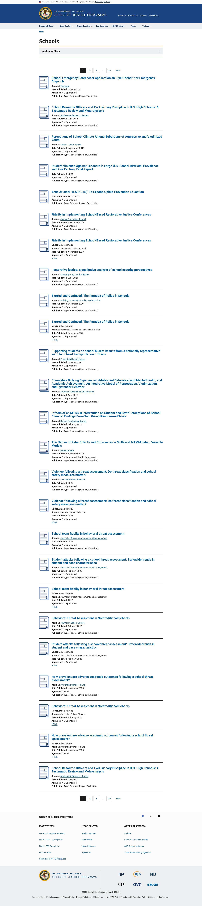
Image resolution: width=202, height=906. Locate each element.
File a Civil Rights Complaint (52, 833)
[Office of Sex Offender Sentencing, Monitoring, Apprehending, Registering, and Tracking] (153, 886)
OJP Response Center (134, 846)
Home (41, 31)
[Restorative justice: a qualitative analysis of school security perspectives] (44, 280)
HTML (54, 258)
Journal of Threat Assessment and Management (83, 538)
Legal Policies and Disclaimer (90, 897)
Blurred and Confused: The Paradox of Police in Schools (90, 296)
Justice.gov (164, 897)
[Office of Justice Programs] (45, 13)
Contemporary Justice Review (74, 274)
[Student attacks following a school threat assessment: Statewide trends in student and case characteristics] (44, 570)
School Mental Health (70, 144)
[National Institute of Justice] (153, 876)
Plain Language (52, 897)
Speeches (86, 852)
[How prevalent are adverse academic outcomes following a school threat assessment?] (44, 687)
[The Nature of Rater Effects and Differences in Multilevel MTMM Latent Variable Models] (44, 452)
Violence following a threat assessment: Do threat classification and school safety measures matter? (104, 473)
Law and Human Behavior (72, 479)
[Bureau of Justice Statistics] (137, 877)
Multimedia (87, 839)
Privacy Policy (69, 897)
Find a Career (45, 852)
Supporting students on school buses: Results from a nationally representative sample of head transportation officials (106, 352)
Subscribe (153, 15)
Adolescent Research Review (74, 115)
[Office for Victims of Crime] (137, 886)
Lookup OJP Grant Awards (136, 839)
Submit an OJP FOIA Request (52, 859)
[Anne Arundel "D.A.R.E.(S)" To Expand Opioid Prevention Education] (44, 202)
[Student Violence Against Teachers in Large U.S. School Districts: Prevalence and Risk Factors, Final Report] (44, 176)
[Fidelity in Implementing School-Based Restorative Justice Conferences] (44, 225)
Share (163, 17)
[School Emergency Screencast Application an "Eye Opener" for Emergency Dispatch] (44, 88)
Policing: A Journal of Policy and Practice (80, 300)
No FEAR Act (112, 897)
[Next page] (119, 70)
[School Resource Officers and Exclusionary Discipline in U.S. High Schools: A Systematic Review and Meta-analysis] (44, 117)
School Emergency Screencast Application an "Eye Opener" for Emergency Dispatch (103, 79)
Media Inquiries (89, 833)
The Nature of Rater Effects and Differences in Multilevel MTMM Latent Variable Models (107, 443)
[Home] (80, 13)
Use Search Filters (51, 51)
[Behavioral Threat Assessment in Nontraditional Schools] (44, 628)
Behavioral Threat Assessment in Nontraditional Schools (91, 618)
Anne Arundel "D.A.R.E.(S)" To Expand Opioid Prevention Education (98, 192)
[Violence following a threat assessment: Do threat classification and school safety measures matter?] (44, 482)
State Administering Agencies (137, 852)
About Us (122, 15)
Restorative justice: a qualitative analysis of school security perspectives (102, 270)
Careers (143, 15)
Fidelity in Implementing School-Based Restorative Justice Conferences (101, 214)
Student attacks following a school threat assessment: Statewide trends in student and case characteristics (103, 561)
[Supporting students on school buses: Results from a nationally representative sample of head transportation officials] (44, 361)
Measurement (67, 450)
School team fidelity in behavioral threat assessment (88, 533)
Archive (127, 833)
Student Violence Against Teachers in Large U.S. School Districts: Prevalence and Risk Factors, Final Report (105, 167)
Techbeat (64, 86)
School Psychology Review (73, 421)
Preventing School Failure (72, 359)
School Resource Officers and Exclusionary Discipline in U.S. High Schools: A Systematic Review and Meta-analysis (105, 109)
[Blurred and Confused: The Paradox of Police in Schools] (44, 306)
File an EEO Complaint (49, 846)
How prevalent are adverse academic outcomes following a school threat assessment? (102, 678)
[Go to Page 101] (109, 70)
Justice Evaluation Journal (73, 219)
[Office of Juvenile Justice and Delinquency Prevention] (121, 887)
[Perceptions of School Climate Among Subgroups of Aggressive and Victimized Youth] (44, 147)
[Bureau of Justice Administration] (122, 876)
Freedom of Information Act (133, 897)
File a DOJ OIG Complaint (50, 839)
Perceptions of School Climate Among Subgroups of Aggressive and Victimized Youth (107, 138)
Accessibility (37, 897)
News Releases (88, 846)
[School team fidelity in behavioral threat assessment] (44, 544)
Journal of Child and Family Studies (77, 391)
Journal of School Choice (72, 623)
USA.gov (151, 897)
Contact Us (133, 15)
